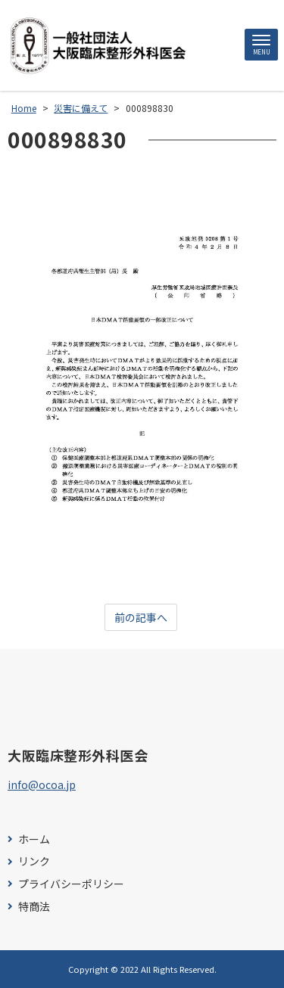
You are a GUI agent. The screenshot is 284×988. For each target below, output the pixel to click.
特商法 (34, 906)
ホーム (34, 839)
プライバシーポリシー (71, 884)
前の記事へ (140, 617)
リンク (34, 861)
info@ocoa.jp (42, 784)
